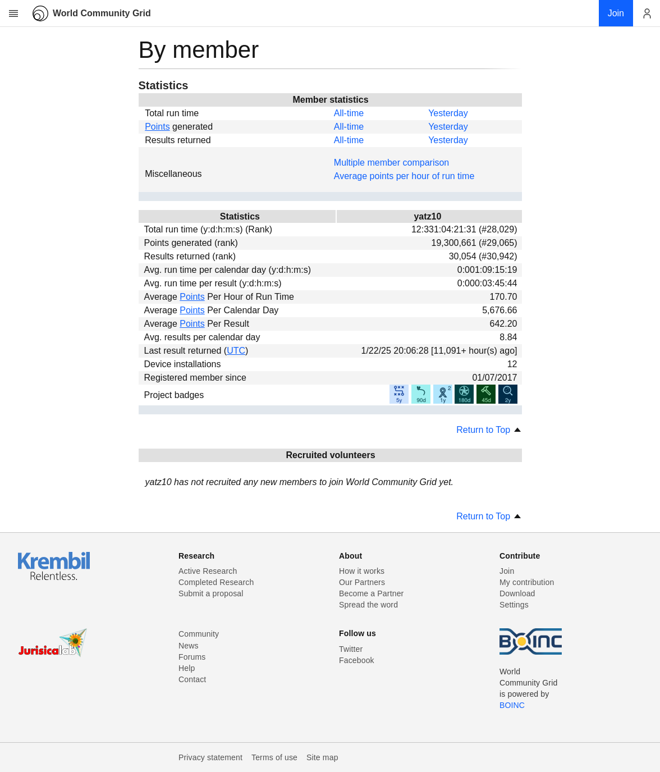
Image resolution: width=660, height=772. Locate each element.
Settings (514, 604)
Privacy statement (210, 757)
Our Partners (362, 582)
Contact (192, 679)
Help (186, 668)
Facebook (356, 660)
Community (198, 633)
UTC (236, 350)
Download (517, 593)
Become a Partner (371, 593)
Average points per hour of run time (404, 176)
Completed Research (216, 582)
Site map (322, 757)
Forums (191, 656)
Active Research (207, 571)
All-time (349, 113)
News (188, 645)
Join (506, 571)
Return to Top (488, 430)
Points (157, 126)
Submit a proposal (211, 593)
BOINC (512, 705)
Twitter (351, 649)
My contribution (526, 582)
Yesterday (448, 113)
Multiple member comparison (391, 162)
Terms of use (274, 757)
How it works (361, 571)
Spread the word (368, 604)
